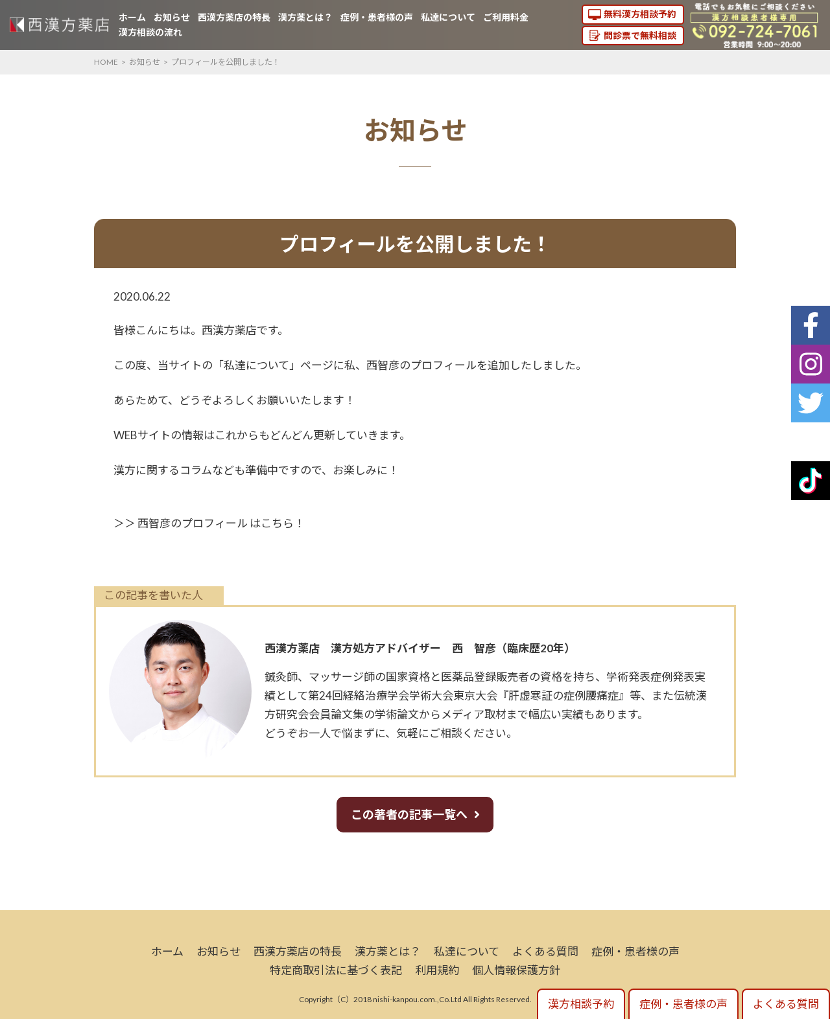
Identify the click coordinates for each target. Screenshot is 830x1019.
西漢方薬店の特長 (234, 17)
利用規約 (437, 970)
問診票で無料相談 (640, 35)
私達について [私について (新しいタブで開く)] (256, 365)
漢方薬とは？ (305, 17)
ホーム (132, 17)
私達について (448, 17)
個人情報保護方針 (516, 970)
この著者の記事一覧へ (409, 814)
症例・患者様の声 (376, 17)
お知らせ (172, 17)
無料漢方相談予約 (640, 13)
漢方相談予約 (581, 1004)
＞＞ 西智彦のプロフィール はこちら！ (209, 523)
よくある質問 (545, 951)
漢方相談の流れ (150, 32)
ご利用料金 (505, 17)
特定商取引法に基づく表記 (336, 970)
